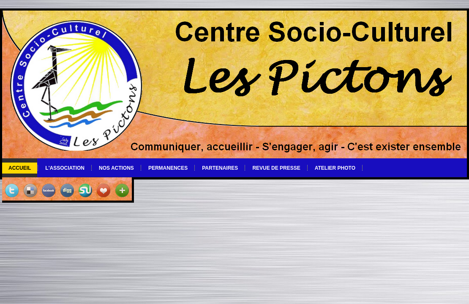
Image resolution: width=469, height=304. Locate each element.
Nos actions (116, 168)
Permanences (168, 168)
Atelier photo (335, 168)
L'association (65, 168)
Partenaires (220, 168)
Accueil (19, 168)
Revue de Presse (276, 168)
